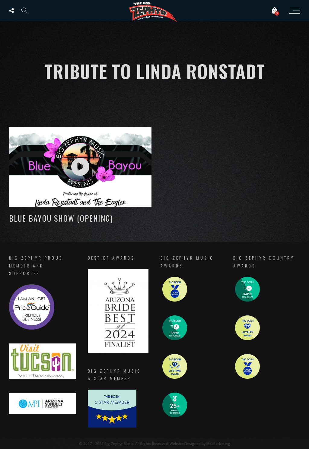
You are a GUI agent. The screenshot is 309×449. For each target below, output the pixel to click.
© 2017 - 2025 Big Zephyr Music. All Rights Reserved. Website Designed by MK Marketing (154, 443)
